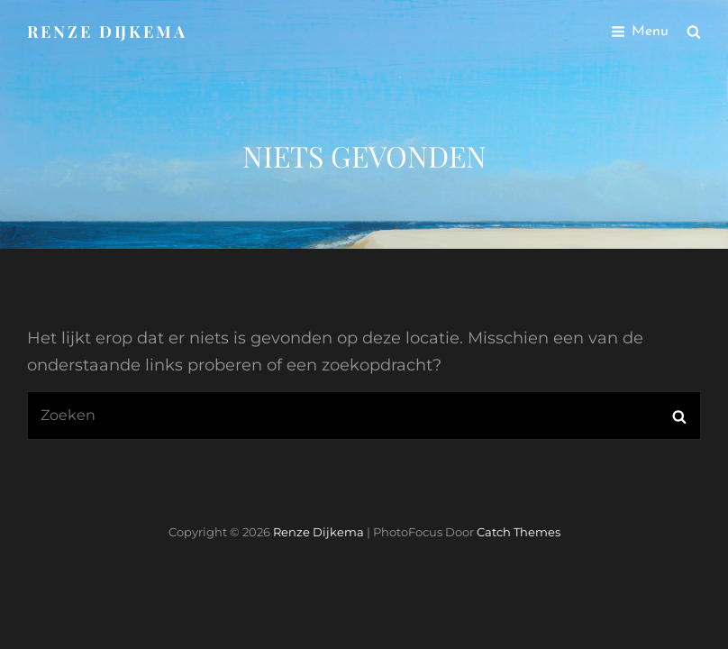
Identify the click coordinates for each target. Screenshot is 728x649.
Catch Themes (518, 532)
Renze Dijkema (107, 31)
